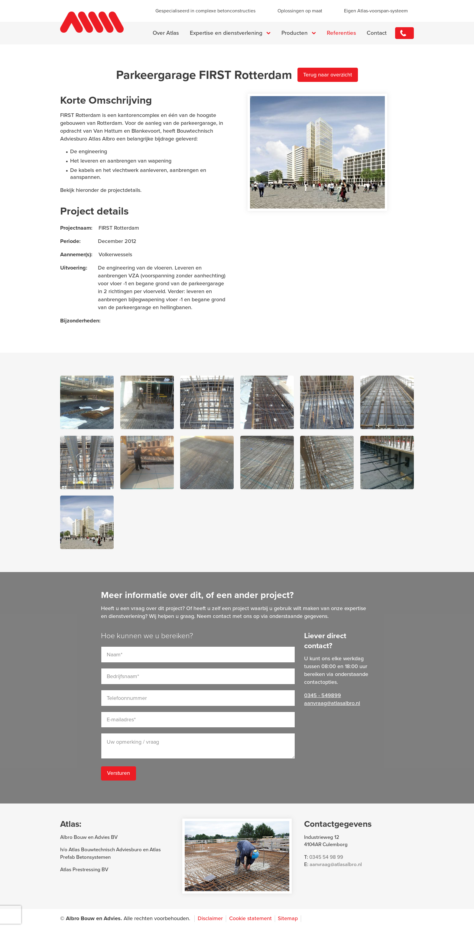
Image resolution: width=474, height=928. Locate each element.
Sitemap (288, 918)
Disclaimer (210, 918)
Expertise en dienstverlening (225, 33)
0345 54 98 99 (326, 857)
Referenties (340, 33)
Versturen (118, 774)
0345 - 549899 (404, 33)
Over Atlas (165, 33)
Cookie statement (250, 918)
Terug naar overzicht (327, 75)
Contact (376, 33)
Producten (294, 33)
